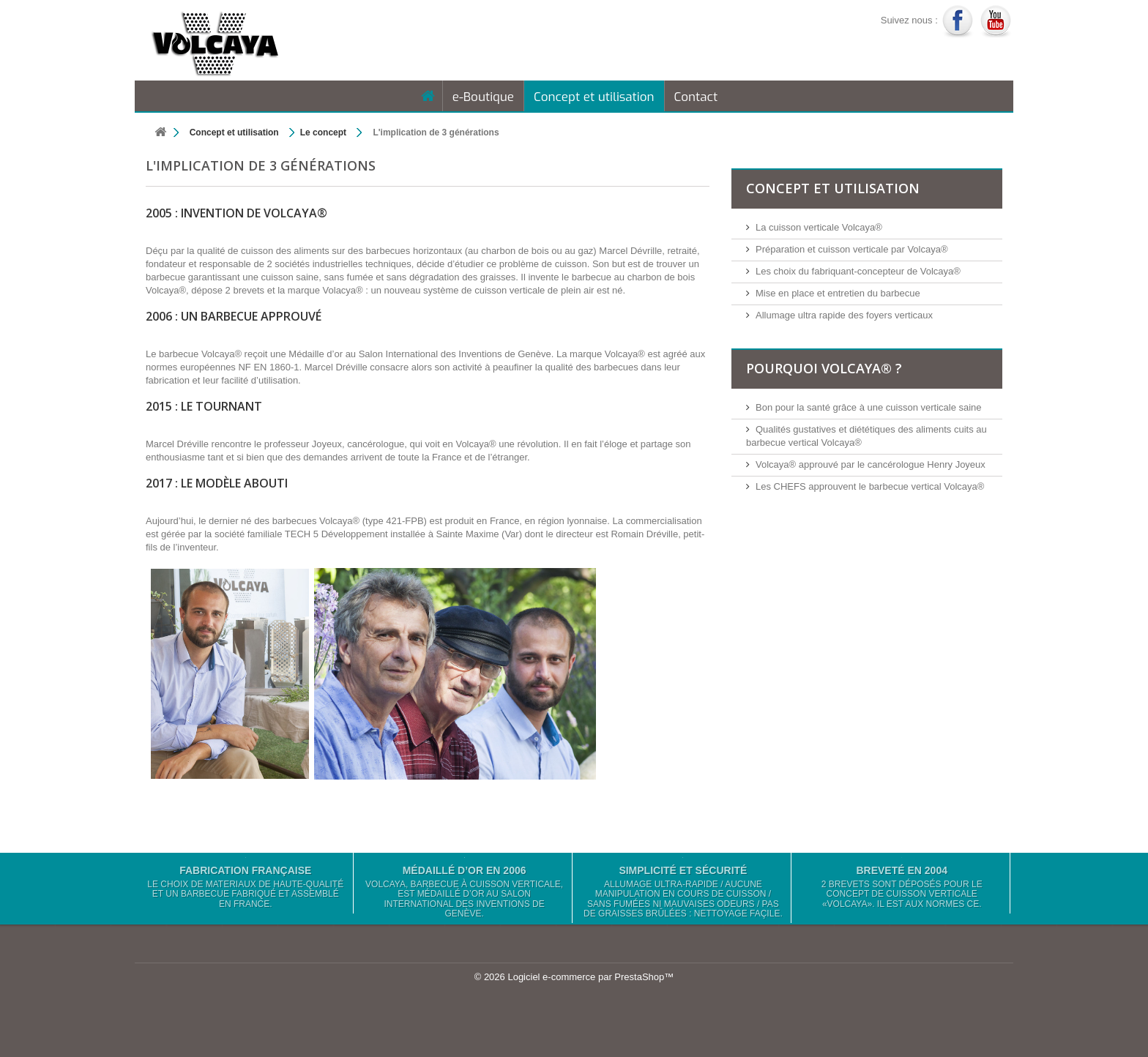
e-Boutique (483, 97)
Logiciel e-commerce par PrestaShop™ (590, 976)
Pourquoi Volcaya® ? (824, 368)
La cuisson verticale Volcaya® (819, 227)
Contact (696, 97)
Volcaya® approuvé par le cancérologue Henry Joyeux (870, 464)
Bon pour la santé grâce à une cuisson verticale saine (869, 407)
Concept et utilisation (594, 97)
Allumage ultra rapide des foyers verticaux (844, 315)
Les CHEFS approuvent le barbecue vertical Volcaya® (870, 486)
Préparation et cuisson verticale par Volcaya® (852, 249)
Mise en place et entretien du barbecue (838, 293)
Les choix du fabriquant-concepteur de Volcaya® (858, 271)
